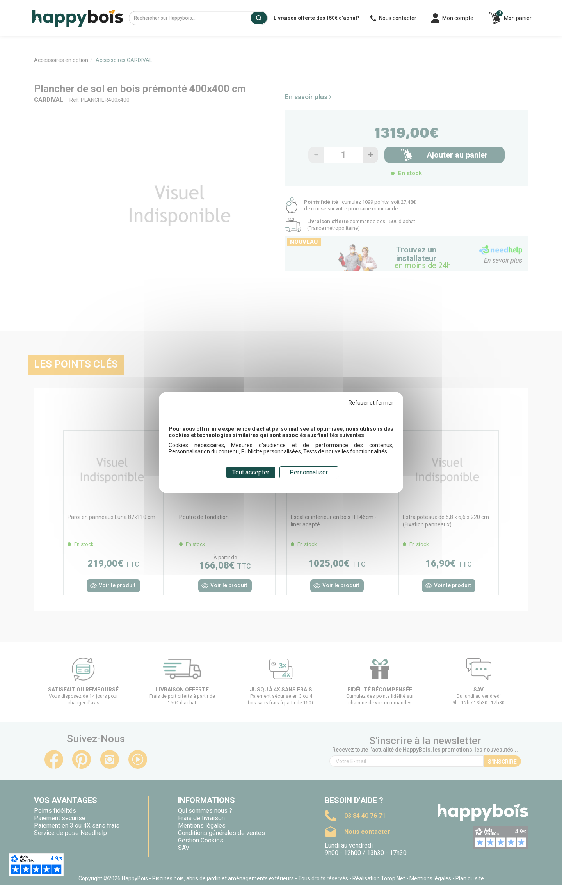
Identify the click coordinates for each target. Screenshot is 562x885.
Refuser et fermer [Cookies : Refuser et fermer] (371, 403)
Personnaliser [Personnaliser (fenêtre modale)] (309, 472)
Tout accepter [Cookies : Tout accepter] (250, 472)
